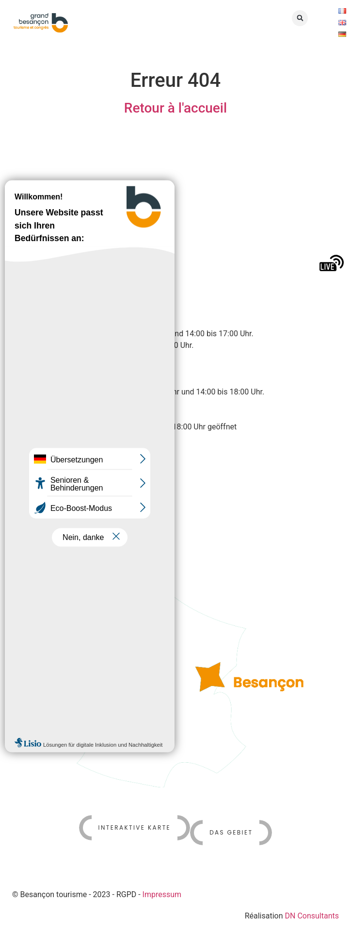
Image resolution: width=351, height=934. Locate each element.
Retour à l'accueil (175, 108)
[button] (300, 18)
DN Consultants (312, 915)
